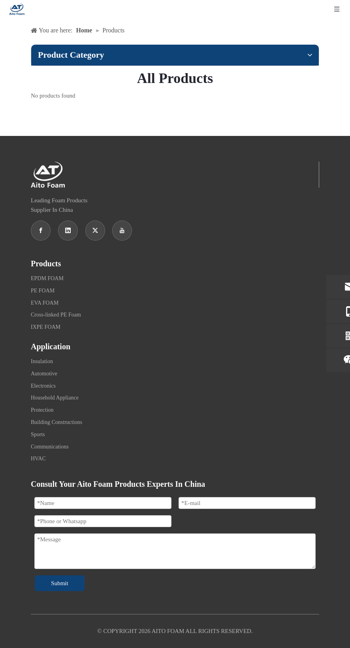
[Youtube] (122, 230)
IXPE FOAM (45, 327)
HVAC (38, 459)
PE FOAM (43, 291)
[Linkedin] (68, 230)
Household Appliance (55, 398)
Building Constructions (56, 422)
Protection (42, 410)
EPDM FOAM (47, 278)
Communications (50, 447)
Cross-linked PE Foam (56, 315)
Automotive (44, 374)
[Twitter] (95, 230)
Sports (38, 434)
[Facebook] (41, 230)
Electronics (43, 386)
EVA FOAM (44, 303)
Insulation (42, 361)
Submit (59, 583)
